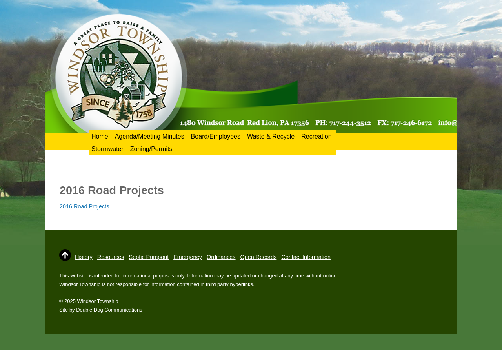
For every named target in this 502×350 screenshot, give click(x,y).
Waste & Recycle (271, 136)
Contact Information (306, 257)
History (84, 257)
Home (99, 136)
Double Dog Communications (109, 310)
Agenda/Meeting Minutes (149, 136)
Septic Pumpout (149, 257)
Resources (110, 257)
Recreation (316, 136)
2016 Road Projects (84, 206)
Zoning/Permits (151, 149)
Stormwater (107, 149)
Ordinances (221, 257)
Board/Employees (215, 136)
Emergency (187, 257)
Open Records (258, 257)
